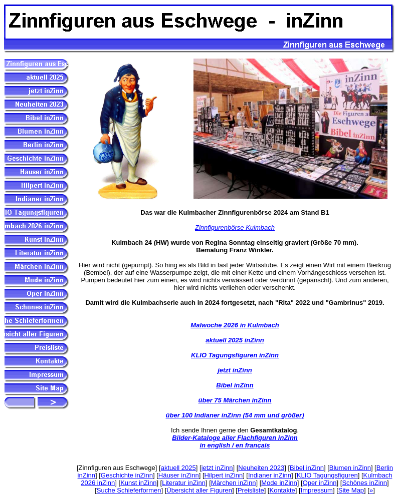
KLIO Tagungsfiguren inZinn (235, 355)
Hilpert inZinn (224, 475)
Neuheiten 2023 (261, 467)
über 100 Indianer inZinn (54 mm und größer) (235, 415)
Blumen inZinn (350, 467)
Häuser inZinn (178, 475)
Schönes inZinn (364, 482)
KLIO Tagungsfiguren (327, 475)
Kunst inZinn (138, 482)
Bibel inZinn (234, 385)
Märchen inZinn (233, 482)
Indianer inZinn (269, 475)
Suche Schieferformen (129, 490)
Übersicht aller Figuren (199, 490)
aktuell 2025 (178, 467)
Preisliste (251, 490)
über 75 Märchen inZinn (235, 400)
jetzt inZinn (235, 370)
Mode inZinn (279, 482)
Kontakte (282, 490)
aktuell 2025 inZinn (235, 340)
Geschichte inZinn (127, 475)
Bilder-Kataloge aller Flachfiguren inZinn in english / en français (235, 441)
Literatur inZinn (184, 482)
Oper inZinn (320, 482)
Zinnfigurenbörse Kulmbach (235, 227)
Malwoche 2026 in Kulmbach (234, 325)
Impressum (317, 490)
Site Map (351, 490)
